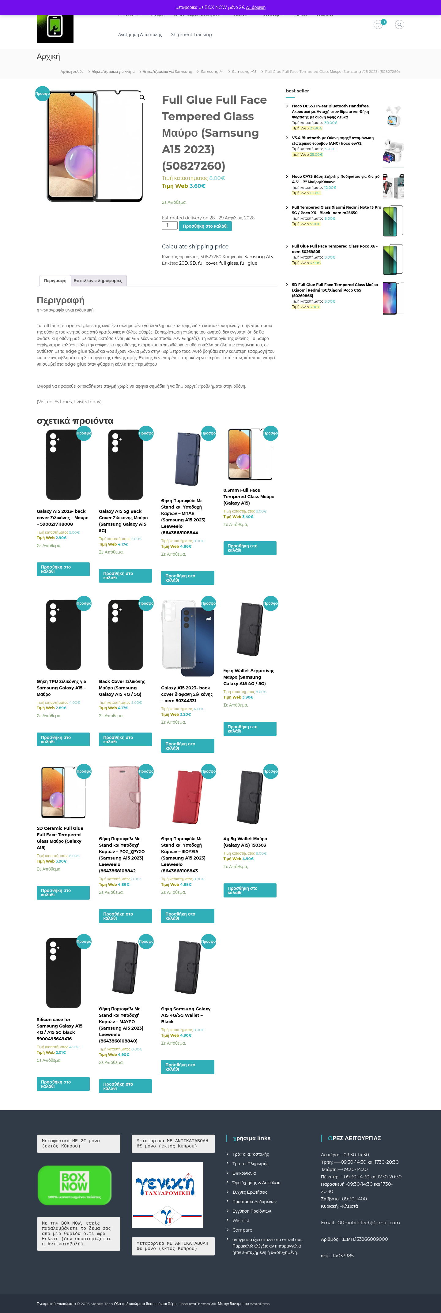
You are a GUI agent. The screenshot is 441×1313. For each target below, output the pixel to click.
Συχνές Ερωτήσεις (249, 1192)
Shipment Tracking (192, 34)
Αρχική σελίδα (72, 71)
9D (193, 263)
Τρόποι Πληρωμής (250, 1163)
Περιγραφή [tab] (55, 280)
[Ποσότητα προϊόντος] (170, 225)
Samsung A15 (244, 71)
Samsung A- (212, 71)
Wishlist (240, 1220)
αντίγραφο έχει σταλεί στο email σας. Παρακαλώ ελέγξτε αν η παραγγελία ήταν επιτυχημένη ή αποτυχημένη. (267, 1246)
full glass (228, 263)
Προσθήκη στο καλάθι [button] (56, 569)
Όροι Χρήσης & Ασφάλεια (256, 1182)
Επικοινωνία (244, 1173)
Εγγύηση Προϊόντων (251, 1211)
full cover (207, 263)
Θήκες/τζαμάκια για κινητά (113, 71)
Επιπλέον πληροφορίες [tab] (98, 280)
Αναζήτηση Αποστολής (140, 34)
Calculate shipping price (195, 246)
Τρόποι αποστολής (250, 1154)
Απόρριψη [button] (256, 7)
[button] (142, 97)
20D (183, 263)
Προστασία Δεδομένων (254, 1201)
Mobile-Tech (102, 1303)
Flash (183, 1303)
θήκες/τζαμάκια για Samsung (168, 71)
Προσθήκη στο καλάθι (205, 226)
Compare (242, 1230)
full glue (249, 263)
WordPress (260, 1303)
